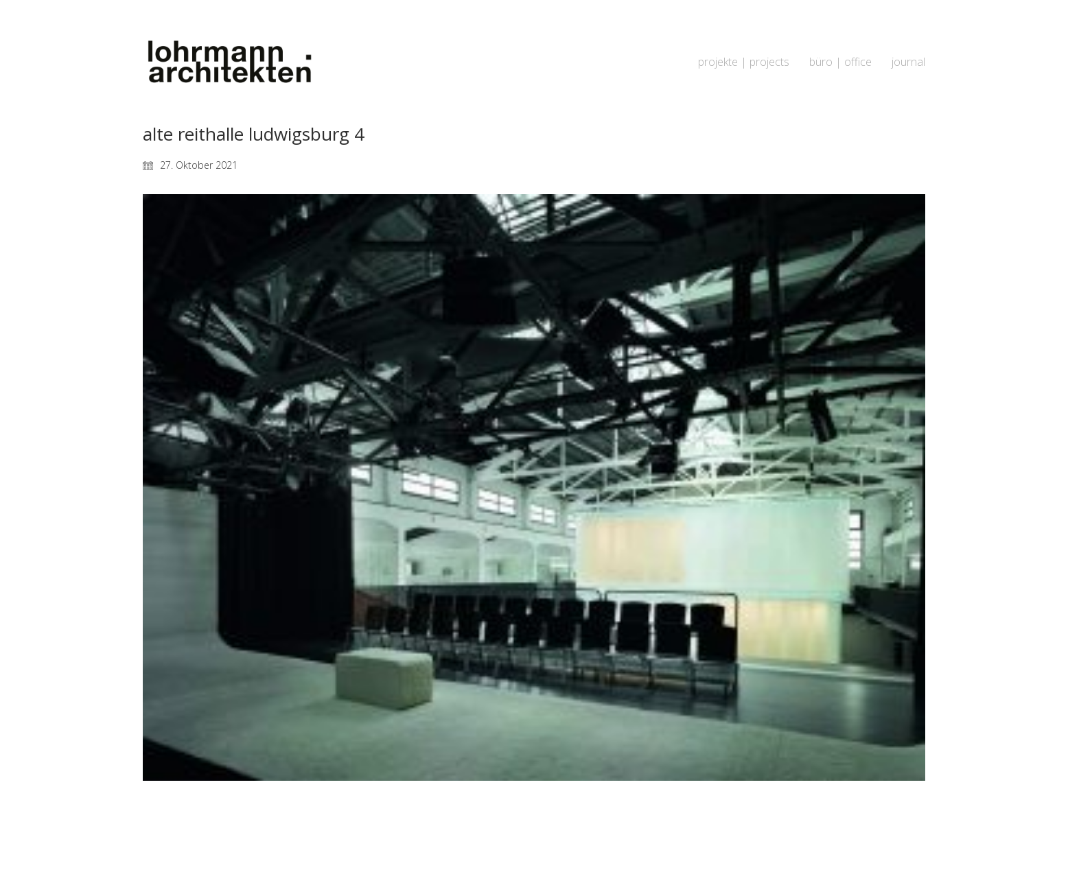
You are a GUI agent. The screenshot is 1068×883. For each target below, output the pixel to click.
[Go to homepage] (228, 62)
